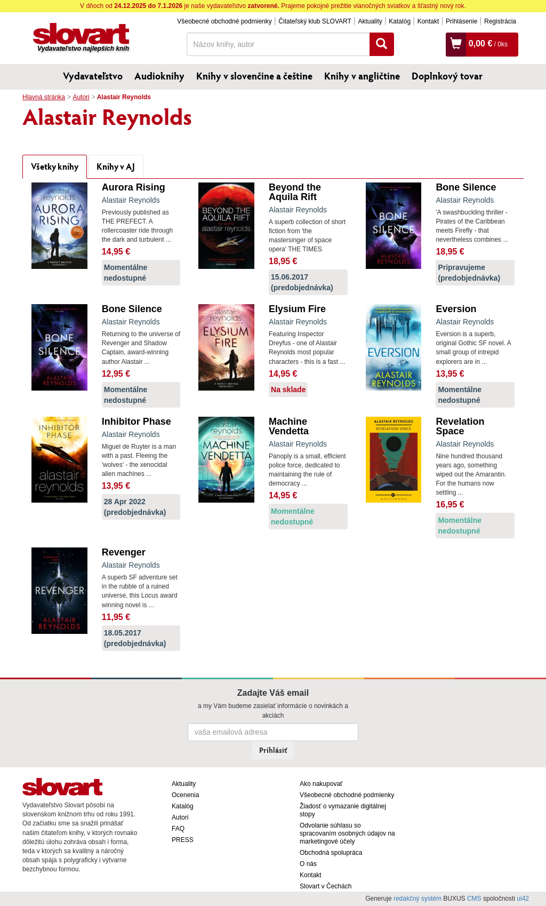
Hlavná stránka (43, 97)
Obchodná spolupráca (331, 852)
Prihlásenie (461, 21)
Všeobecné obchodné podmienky (224, 21)
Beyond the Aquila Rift (295, 192)
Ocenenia (185, 795)
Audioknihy (159, 75)
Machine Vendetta (289, 426)
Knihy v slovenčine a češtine (254, 75)
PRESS (183, 840)
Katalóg (400, 21)
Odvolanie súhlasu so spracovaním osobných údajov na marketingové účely (347, 833)
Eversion (456, 309)
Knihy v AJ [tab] (116, 166)
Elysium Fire (297, 309)
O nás (308, 864)
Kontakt (428, 21)
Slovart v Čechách (325, 886)
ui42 (523, 898)
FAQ (178, 828)
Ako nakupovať (321, 784)
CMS (474, 898)
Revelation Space (460, 426)
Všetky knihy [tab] (54, 166)
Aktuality (370, 21)
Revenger (124, 552)
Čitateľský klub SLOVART (314, 21)
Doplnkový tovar (447, 75)
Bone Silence (466, 187)
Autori (81, 97)
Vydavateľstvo (93, 75)
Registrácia (500, 21)
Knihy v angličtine (362, 75)
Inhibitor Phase (136, 421)
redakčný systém (417, 898)
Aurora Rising (133, 187)
